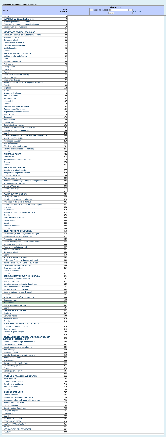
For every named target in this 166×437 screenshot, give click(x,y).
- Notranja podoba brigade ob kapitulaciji (18, 149)
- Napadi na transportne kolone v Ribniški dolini (21, 242)
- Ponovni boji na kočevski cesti (15, 247)
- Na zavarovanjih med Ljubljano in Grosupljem (21, 234)
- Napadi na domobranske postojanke (17, 347)
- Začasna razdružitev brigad (14, 109)
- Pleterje (6, 85)
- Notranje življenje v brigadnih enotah (17, 292)
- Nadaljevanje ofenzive (12, 61)
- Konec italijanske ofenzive (13, 43)
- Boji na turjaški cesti (11, 281)
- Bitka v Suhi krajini (10, 96)
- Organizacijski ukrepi (11, 175)
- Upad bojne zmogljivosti (12, 371)
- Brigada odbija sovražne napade (16, 112)
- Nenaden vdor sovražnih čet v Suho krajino (20, 284)
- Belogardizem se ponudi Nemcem (16, 173)
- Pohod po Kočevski (11, 37)
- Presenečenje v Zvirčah (12, 239)
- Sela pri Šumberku (10, 143)
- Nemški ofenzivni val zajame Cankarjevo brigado (22, 204)
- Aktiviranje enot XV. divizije (14, 183)
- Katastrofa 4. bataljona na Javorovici (17, 265)
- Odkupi (6, 368)
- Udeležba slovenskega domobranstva (18, 199)
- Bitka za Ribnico (9, 98)
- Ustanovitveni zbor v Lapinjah (15, 27)
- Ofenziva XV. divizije (11, 186)
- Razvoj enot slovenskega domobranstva (19, 342)
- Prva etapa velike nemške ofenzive (17, 202)
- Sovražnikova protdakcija (13, 384)
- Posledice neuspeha (11, 226)
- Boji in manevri (9, 120)
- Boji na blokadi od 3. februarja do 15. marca (20, 263)
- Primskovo (7, 69)
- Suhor (5, 59)
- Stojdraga (7, 88)
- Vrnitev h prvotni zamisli (12, 358)
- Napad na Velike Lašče (12, 244)
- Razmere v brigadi (10, 40)
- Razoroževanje (9, 157)
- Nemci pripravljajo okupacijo (14, 170)
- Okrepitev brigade (10, 411)
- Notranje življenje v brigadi (13, 332)
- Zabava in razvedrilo (11, 271)
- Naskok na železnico (11, 80)
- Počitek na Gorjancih (11, 405)
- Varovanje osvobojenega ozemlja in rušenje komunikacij (25, 181)
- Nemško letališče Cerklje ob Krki (16, 138)
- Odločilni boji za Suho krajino (14, 408)
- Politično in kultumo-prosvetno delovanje (19, 212)
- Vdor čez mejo (9, 114)
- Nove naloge (8, 360)
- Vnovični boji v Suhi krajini (13, 403)
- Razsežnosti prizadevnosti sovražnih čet (19, 128)
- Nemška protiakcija (11, 189)
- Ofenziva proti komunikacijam (15, 146)
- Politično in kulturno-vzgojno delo (16, 130)
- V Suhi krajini (8, 303)
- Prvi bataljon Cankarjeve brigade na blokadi (20, 260)
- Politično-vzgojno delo (12, 178)
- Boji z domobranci (10, 352)
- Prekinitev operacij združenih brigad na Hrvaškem (23, 83)
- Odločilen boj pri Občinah (13, 381)
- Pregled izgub (8, 210)
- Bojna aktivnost (9, 329)
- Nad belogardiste (10, 48)
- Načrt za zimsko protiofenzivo (15, 56)
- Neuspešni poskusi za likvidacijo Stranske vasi (21, 400)
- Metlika (6, 90)
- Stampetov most (9, 300)
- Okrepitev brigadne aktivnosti (14, 45)
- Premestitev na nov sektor (13, 344)
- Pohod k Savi (8, 122)
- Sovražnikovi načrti (10, 395)
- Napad (6, 223)
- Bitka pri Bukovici (10, 77)
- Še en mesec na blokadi (13, 268)
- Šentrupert (7, 117)
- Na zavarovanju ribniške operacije (16, 279)
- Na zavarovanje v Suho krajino (15, 289)
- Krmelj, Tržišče (9, 67)
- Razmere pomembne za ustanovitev (17, 22)
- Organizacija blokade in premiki (15, 326)
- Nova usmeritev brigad (12, 93)
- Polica (5, 72)
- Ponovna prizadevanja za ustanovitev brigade (21, 24)
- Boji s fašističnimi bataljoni (13, 125)
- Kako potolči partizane (12, 197)
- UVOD (6, 16)
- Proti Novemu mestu (11, 250)
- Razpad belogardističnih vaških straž (17, 159)
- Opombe (6, 29)
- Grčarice (6, 162)
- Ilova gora (7, 207)
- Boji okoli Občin (9, 379)
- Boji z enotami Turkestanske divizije (17, 236)
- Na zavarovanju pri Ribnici (13, 366)
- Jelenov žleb (8, 101)
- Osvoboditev (8, 413)
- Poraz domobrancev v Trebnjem (16, 287)
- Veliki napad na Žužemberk (14, 141)
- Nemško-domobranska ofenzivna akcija (19, 355)
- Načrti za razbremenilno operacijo (16, 75)
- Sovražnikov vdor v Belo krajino (15, 363)
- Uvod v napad (9, 220)
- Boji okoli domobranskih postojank (16, 305)
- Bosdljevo (7, 313)
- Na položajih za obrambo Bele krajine (18, 397)
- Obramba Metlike (10, 316)
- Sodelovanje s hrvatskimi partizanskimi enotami (22, 35)
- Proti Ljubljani (8, 64)
